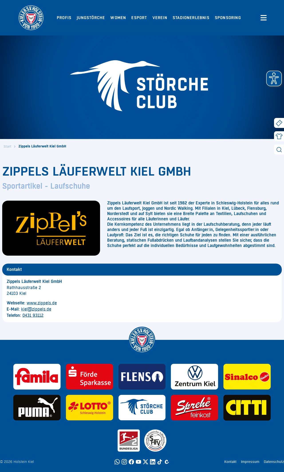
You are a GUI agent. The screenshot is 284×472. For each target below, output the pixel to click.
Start (7, 146)
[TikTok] (159, 461)
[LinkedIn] (152, 461)
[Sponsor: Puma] (37, 408)
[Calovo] (167, 461)
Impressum (250, 461)
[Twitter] (145, 461)
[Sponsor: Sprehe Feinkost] (194, 408)
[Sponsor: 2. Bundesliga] (129, 440)
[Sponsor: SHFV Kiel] (155, 440)
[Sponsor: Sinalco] (247, 377)
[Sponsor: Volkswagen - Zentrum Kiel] (194, 377)
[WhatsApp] (117, 461)
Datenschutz (274, 461)
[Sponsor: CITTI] (247, 408)
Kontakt (230, 461)
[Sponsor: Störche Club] (142, 408)
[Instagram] (124, 461)
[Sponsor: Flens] (142, 377)
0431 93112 (32, 315)
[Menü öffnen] (263, 17)
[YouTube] (138, 461)
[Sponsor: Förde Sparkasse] (89, 377)
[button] (274, 78)
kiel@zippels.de (36, 309)
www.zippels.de (42, 303)
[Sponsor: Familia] (37, 377)
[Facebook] (131, 461)
